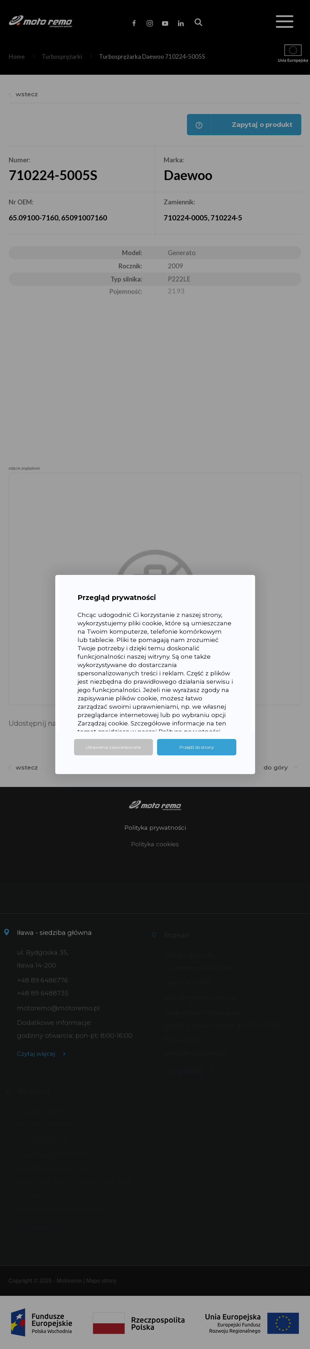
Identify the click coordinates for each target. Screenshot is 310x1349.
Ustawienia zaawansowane (113, 747)
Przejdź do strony (196, 747)
